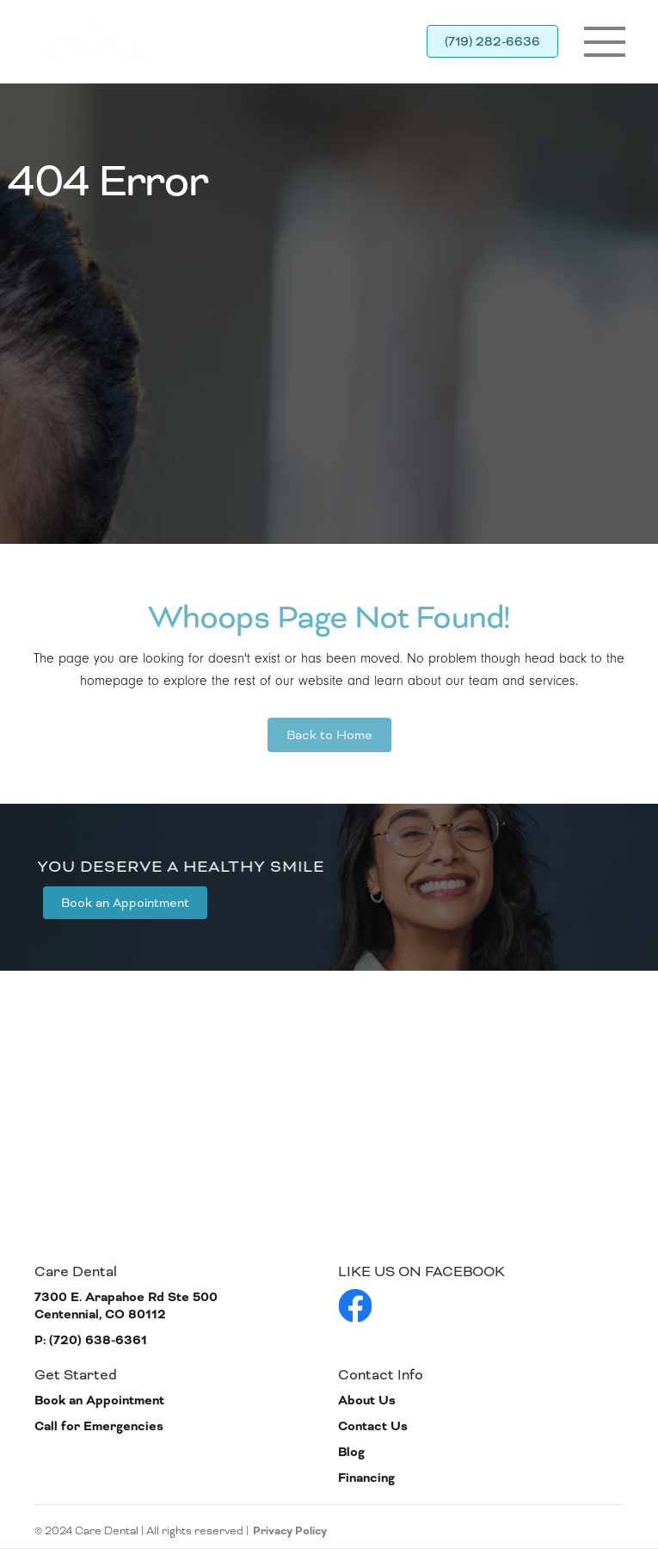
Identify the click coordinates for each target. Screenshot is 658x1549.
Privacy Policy (290, 1531)
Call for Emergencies (98, 1426)
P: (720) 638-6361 (90, 1340)
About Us (367, 1400)
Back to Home (329, 735)
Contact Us (373, 1426)
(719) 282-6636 (492, 41)
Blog (351, 1452)
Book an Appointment (125, 902)
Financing (366, 1478)
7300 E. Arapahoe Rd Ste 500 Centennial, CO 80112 (126, 1306)
